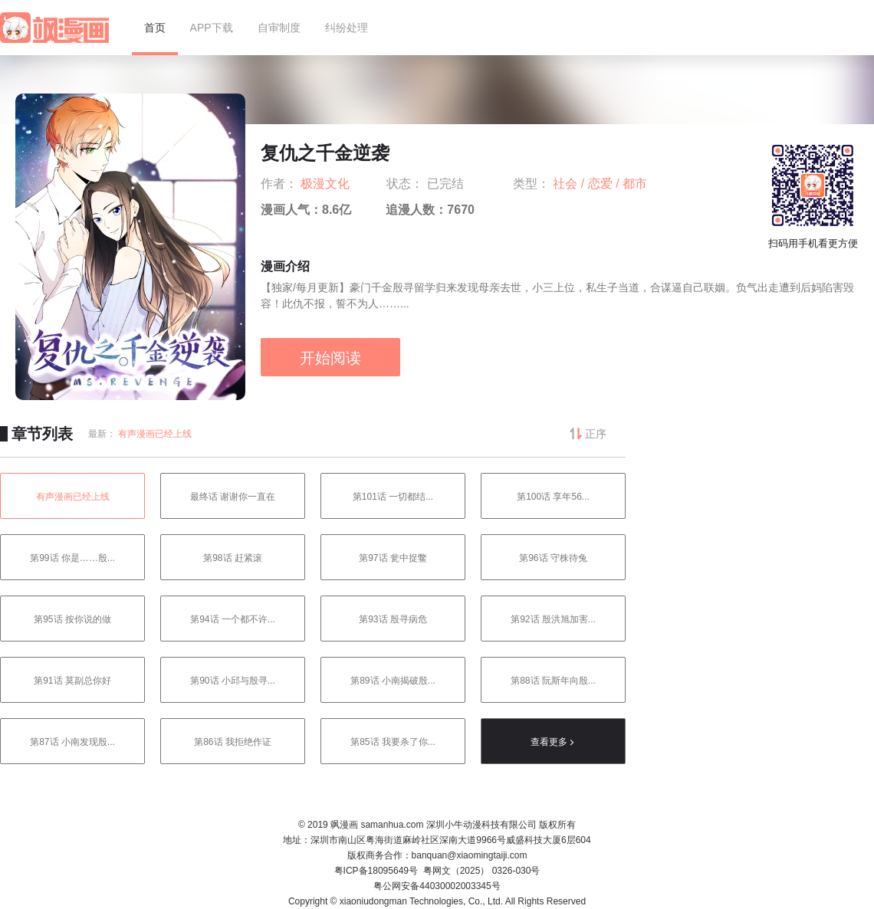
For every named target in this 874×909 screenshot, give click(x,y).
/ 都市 (631, 183)
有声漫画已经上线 (155, 433)
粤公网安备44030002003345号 (436, 886)
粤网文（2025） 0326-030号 (481, 870)
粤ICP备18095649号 (376, 870)
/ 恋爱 (598, 183)
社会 (566, 183)
